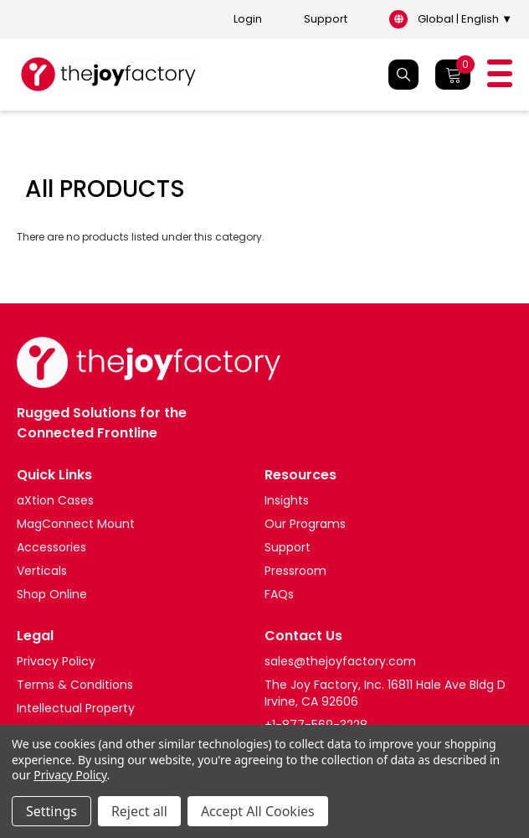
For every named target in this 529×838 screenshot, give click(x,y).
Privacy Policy (69, 775)
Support (325, 19)
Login (248, 19)
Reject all (139, 811)
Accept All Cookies (258, 811)
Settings (51, 811)
